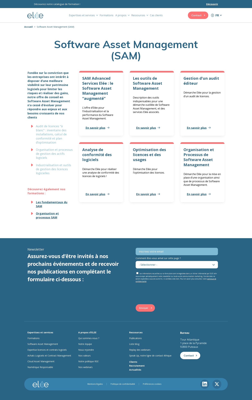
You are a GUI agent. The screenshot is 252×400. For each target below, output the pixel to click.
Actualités (135, 369)
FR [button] (217, 15)
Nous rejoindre (86, 350)
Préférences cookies (152, 384)
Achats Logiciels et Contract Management (49, 356)
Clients (133, 361)
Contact (196, 15)
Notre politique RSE (88, 361)
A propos (120, 15)
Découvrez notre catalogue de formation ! (57, 4)
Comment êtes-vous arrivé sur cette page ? (158, 258)
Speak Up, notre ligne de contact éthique (150, 356)
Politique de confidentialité (123, 384)
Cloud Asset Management (40, 361)
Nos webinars (85, 367)
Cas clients (156, 15)
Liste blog (134, 344)
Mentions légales (95, 384)
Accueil (28, 26)
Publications (135, 338)
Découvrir (212, 4)
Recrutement (137, 365)
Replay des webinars (139, 350)
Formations (106, 15)
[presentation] (160, 290)
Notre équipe (85, 344)
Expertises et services (82, 15)
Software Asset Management (42, 344)
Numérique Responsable (40, 367)
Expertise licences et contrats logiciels (47, 350)
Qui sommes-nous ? (88, 338)
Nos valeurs (84, 356)
